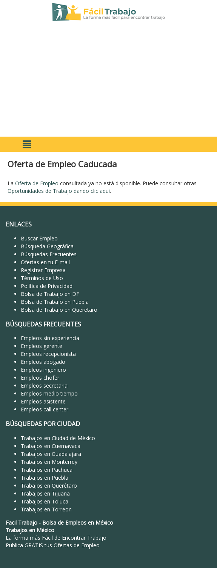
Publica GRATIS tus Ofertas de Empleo (53, 545)
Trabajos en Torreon (46, 509)
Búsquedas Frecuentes (49, 254)
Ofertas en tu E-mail (45, 262)
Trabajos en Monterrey (49, 461)
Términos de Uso (42, 278)
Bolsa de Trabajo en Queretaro (59, 309)
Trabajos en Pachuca (46, 469)
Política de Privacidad (46, 285)
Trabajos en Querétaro (49, 485)
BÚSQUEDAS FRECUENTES (43, 324)
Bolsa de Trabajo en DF (50, 293)
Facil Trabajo (21, 522)
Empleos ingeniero (43, 369)
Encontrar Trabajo (84, 537)
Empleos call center (44, 409)
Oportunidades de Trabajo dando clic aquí (59, 190)
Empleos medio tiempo (49, 393)
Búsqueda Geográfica (47, 246)
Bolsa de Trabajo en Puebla (55, 301)
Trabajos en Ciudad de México (58, 438)
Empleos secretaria (44, 385)
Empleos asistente (43, 401)
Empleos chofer (40, 377)
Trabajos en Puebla (44, 477)
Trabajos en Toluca (44, 501)
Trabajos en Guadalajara (51, 453)
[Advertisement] (108, 80)
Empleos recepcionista (48, 353)
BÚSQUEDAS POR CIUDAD (43, 424)
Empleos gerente (41, 345)
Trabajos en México (30, 530)
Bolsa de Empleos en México (77, 522)
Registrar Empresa (43, 270)
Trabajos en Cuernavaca (50, 445)
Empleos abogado (43, 361)
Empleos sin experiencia (50, 338)
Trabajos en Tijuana (45, 493)
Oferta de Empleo (36, 183)
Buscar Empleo (39, 238)
